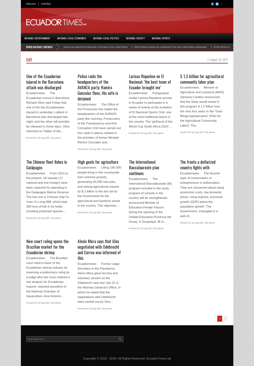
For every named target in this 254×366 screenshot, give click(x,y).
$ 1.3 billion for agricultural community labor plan (202, 79)
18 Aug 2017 (44, 138)
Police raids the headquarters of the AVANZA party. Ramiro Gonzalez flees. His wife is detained (98, 87)
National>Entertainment (37, 38)
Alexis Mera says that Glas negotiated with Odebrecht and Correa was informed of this (99, 249)
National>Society (135, 38)
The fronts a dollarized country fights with (197, 164)
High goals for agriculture (98, 161)
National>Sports (161, 38)
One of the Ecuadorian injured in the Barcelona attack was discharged (45, 82)
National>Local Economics (71, 38)
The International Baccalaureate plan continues (144, 167)
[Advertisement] (162, 22)
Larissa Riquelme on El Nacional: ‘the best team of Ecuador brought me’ (150, 82)
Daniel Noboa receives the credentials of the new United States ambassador (171, 47)
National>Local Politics (106, 38)
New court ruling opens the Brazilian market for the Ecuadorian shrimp (47, 246)
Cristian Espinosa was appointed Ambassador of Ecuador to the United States (92, 47)
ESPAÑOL (46, 4)
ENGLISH (31, 4)
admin (58, 138)
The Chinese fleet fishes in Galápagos (46, 164)
